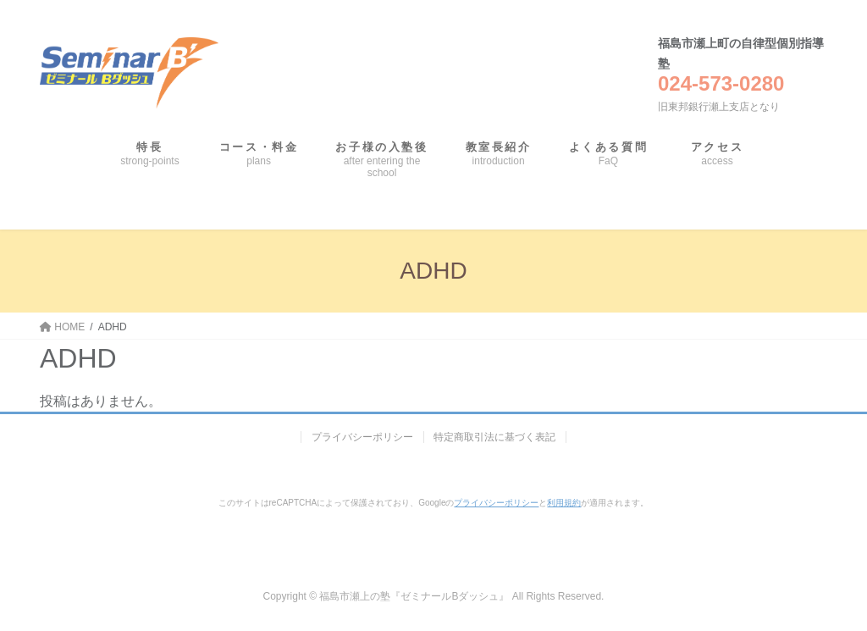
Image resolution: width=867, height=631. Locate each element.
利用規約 (564, 502)
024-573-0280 (721, 83)
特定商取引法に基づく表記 (495, 437)
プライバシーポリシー (362, 437)
